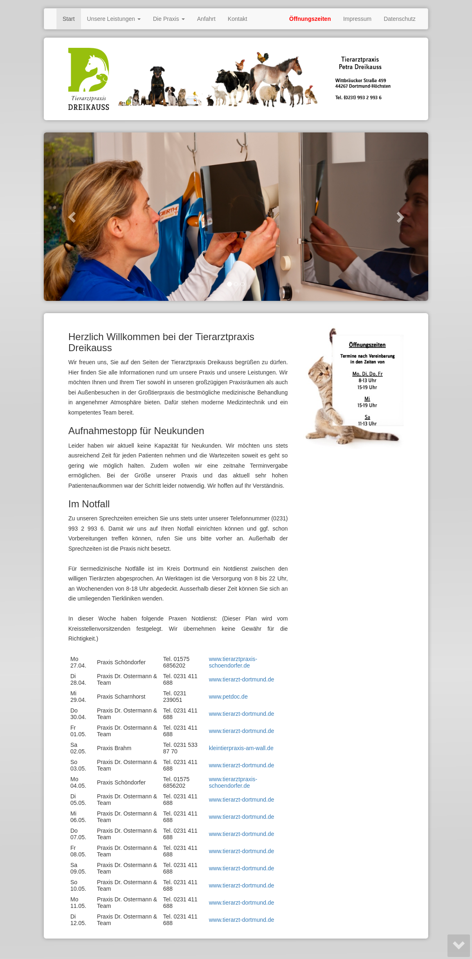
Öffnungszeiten (310, 19)
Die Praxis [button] (169, 19)
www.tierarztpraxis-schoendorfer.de (233, 662)
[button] (72, 216)
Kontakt (237, 19)
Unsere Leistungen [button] (114, 19)
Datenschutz (400, 19)
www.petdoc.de (228, 696)
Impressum (357, 19)
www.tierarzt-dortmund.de (241, 679)
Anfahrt (206, 19)
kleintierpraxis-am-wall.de (241, 748)
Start (69, 19)
